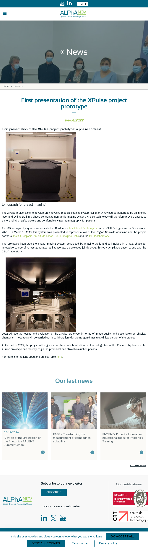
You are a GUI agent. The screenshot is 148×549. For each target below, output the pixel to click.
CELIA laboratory (99, 236)
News (17, 86)
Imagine (67, 236)
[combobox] (82, 4)
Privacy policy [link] (108, 543)
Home (6, 86)
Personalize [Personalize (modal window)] (79, 543)
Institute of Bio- (78, 228)
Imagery (92, 228)
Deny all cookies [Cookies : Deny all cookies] (46, 543)
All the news (138, 465)
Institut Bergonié (22, 236)
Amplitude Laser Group (47, 236)
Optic (76, 236)
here (59, 357)
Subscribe (53, 492)
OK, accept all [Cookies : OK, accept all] (122, 536)
